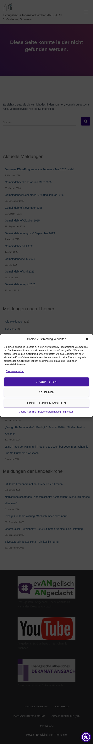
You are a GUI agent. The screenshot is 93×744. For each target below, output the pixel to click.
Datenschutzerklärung (49, 420)
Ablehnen (46, 401)
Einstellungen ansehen (46, 411)
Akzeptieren (46, 390)
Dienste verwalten (15, 380)
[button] (87, 348)
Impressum (68, 420)
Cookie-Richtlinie (27, 420)
